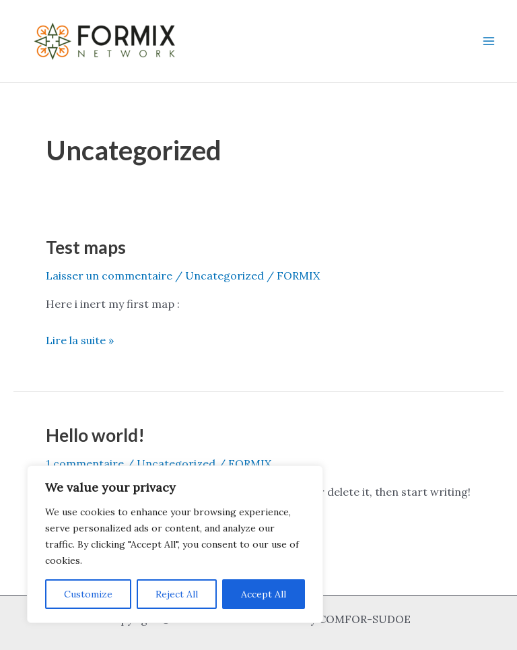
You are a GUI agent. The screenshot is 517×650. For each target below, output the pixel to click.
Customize (88, 594)
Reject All (177, 594)
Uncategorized (224, 275)
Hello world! (95, 435)
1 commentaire (85, 463)
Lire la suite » (80, 339)
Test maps (86, 247)
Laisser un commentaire (109, 275)
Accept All (263, 594)
